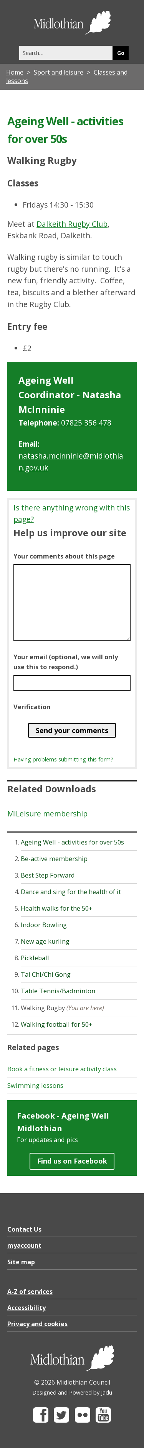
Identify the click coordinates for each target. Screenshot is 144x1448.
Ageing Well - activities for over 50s (72, 842)
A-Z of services (30, 1291)
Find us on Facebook (72, 1160)
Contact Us (24, 1229)
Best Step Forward (48, 875)
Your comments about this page (64, 556)
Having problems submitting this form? (63, 759)
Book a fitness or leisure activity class (62, 1069)
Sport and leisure (58, 72)
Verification (32, 707)
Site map (21, 1262)
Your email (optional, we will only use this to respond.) (65, 662)
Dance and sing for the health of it (71, 892)
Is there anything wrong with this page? (71, 513)
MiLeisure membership (47, 813)
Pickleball (35, 958)
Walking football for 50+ (57, 1024)
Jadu (106, 1392)
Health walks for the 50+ (57, 908)
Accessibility (26, 1307)
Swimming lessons (35, 1085)
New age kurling (45, 941)
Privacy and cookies (37, 1324)
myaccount (24, 1245)
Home (14, 72)
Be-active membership (54, 859)
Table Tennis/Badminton (58, 991)
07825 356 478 (86, 422)
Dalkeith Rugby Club (72, 224)
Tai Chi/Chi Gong (46, 974)
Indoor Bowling (44, 925)
